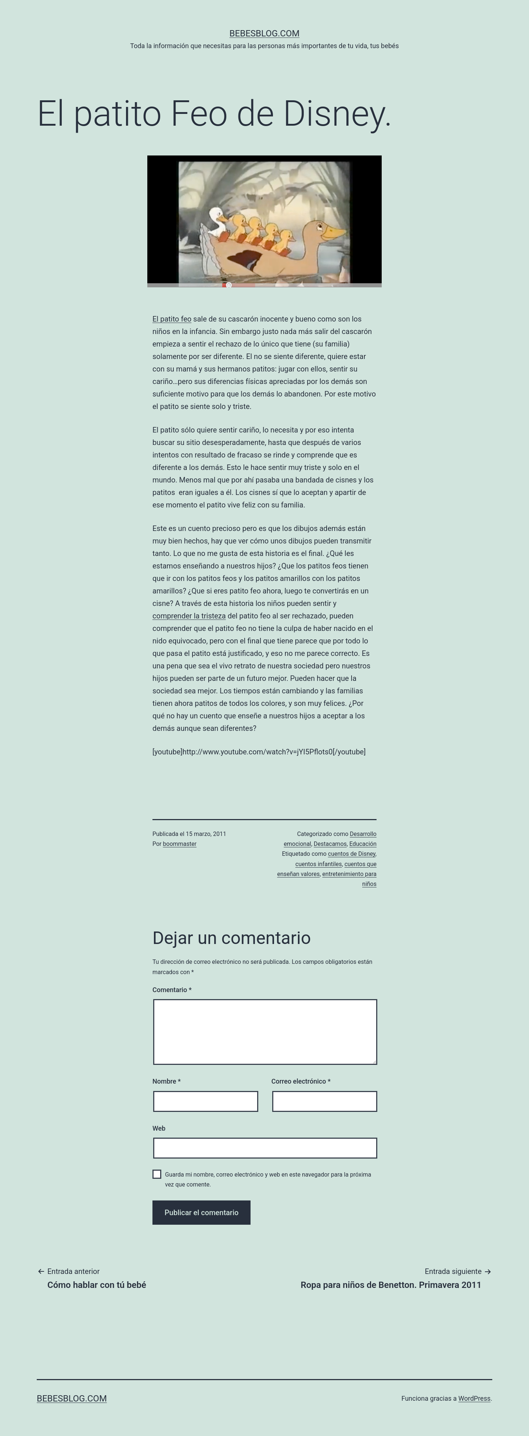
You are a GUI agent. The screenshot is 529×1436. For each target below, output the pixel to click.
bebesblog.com (265, 33)
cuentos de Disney (351, 853)
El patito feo (171, 319)
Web (158, 1128)
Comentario (172, 990)
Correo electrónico (301, 1081)
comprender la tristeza (189, 615)
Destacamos (330, 843)
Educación (363, 843)
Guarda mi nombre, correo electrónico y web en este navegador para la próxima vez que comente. (268, 1179)
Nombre (166, 1081)
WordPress (474, 1398)
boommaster (180, 843)
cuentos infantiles (318, 864)
